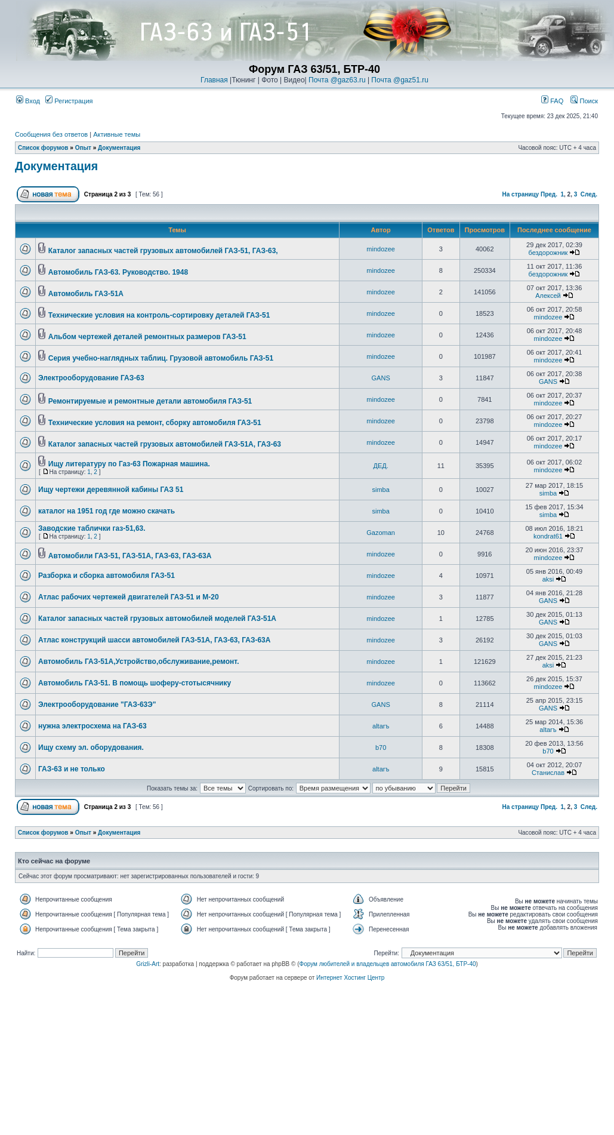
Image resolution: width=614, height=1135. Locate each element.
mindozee (380, 249)
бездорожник (548, 252)
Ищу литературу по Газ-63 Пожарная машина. (129, 464)
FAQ (552, 100)
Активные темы (116, 134)
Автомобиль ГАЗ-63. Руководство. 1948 (118, 272)
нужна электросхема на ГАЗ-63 (92, 726)
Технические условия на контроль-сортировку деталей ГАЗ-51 (159, 315)
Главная (214, 80)
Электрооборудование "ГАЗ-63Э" (97, 704)
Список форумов (43, 147)
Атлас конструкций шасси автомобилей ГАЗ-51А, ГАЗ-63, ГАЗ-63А (154, 640)
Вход (28, 100)
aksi (548, 579)
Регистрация (68, 100)
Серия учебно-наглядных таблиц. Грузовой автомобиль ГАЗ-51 (160, 358)
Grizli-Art (147, 964)
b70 (380, 747)
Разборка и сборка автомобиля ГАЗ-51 (106, 575)
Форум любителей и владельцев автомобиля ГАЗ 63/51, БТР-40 (388, 964)
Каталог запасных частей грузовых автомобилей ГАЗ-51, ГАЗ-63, (163, 251)
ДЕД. (381, 465)
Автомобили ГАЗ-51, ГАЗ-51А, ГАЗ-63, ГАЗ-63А (130, 556)
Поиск (584, 100)
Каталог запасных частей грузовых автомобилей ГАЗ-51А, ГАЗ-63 (164, 444)
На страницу (520, 194)
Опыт (83, 147)
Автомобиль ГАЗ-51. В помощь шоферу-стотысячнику (134, 683)
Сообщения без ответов (51, 134)
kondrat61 (548, 536)
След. (589, 194)
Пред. (549, 194)
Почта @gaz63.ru (337, 80)
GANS (381, 378)
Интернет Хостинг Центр (350, 977)
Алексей (548, 295)
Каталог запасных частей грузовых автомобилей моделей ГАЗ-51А (157, 618)
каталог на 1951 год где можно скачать (106, 511)
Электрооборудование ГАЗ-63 (91, 378)
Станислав (548, 772)
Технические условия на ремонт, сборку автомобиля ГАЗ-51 (154, 423)
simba (380, 489)
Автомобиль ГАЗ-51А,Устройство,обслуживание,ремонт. (138, 661)
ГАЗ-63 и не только (71, 769)
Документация (119, 147)
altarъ (380, 726)
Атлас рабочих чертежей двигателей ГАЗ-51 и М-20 (128, 597)
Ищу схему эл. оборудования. (91, 747)
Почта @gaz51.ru (399, 80)
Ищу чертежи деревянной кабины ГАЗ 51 (110, 489)
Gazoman (380, 532)
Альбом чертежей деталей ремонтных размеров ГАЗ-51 (147, 337)
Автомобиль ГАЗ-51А (86, 294)
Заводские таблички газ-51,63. (92, 528)
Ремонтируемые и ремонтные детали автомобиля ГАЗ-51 (150, 401)
